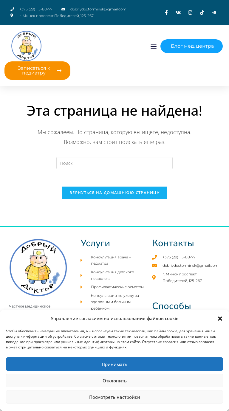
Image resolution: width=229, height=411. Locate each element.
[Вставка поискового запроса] (114, 163)
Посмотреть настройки (114, 397)
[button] (220, 319)
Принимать (114, 364)
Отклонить (115, 381)
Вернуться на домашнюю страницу (114, 193)
